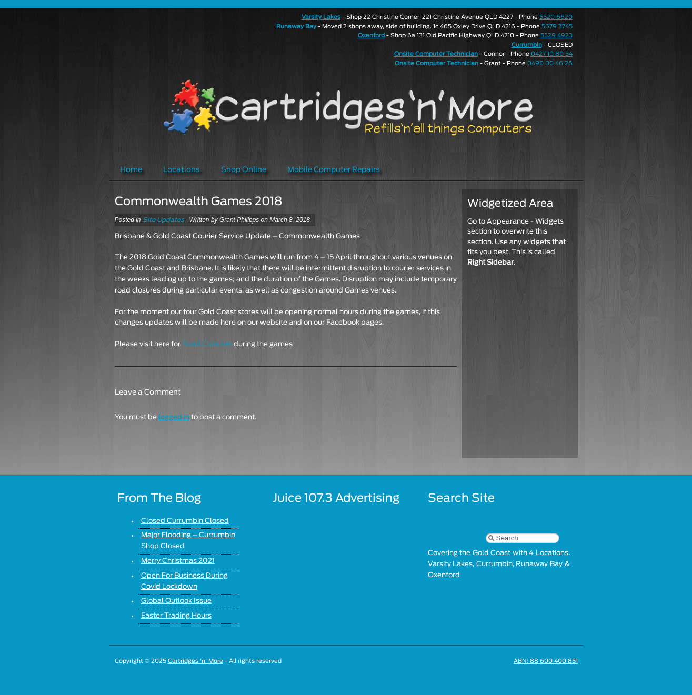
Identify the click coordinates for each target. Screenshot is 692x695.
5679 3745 (557, 26)
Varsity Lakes (321, 17)
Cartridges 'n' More (195, 661)
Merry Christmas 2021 (178, 561)
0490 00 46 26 (550, 63)
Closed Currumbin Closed (185, 521)
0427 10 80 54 (552, 54)
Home (131, 170)
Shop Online (243, 170)
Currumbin (527, 45)
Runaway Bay (296, 26)
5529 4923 (556, 35)
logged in (173, 417)
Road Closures (207, 344)
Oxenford (371, 35)
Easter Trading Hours (176, 615)
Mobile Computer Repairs (333, 170)
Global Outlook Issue (176, 601)
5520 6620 (556, 17)
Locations (181, 170)
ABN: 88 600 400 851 (546, 661)
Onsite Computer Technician (436, 54)
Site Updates (163, 220)
